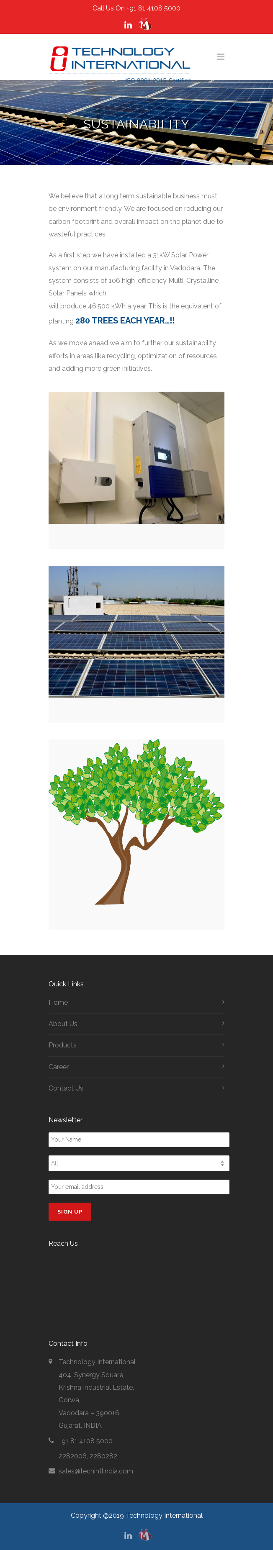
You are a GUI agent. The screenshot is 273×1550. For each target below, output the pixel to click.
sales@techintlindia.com (96, 1471)
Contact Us (66, 1088)
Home (58, 1002)
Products (63, 1045)
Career (59, 1067)
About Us (63, 1024)
